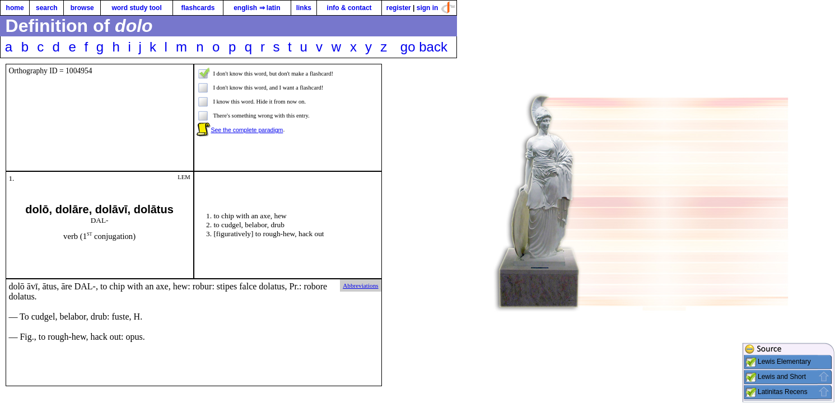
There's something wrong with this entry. (261, 116)
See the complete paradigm (247, 129)
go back (423, 46)
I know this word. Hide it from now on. (259, 102)
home (15, 8)
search (47, 8)
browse (82, 8)
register (398, 8)
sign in (428, 8)
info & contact (349, 8)
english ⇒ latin (257, 8)
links (303, 8)
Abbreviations (360, 285)
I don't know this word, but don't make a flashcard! (273, 74)
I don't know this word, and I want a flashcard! (268, 88)
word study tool (136, 8)
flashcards (197, 8)
